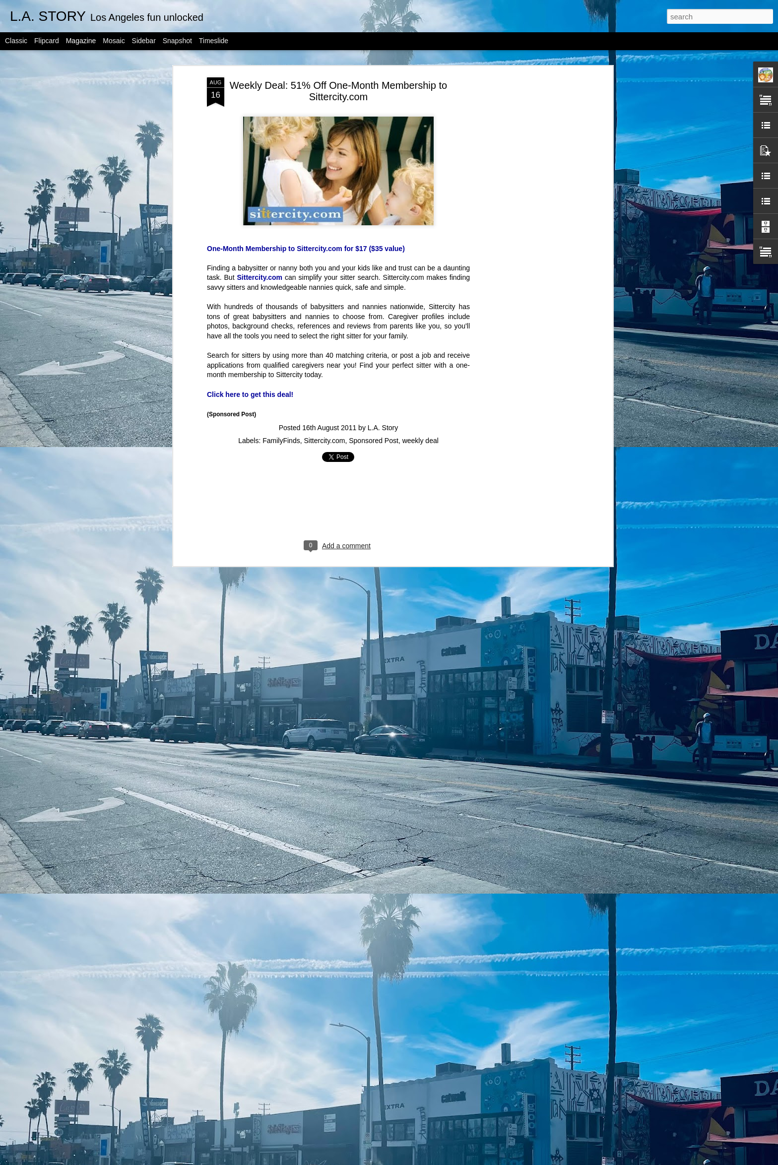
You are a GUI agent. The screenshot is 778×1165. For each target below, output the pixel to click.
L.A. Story (383, 428)
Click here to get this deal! (250, 394)
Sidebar (144, 41)
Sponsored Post (373, 441)
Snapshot (177, 41)
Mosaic (114, 41)
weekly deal (420, 441)
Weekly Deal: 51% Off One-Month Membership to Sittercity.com (338, 91)
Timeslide (213, 41)
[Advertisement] (524, 234)
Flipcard (46, 41)
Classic (16, 41)
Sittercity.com (260, 277)
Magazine (81, 41)
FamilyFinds (281, 441)
